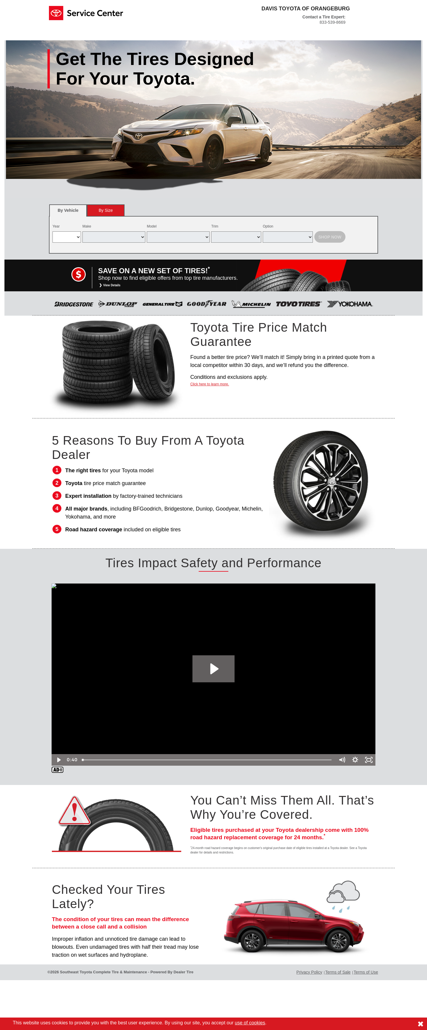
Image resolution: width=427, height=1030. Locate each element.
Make (86, 226)
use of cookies (250, 1022)
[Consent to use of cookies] (420, 1024)
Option (268, 226)
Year (56, 226)
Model (152, 226)
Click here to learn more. (209, 384)
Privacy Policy (309, 972)
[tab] (68, 210)
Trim (214, 226)
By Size (106, 210)
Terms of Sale (338, 972)
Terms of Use (366, 972)
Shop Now (330, 237)
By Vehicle (68, 212)
